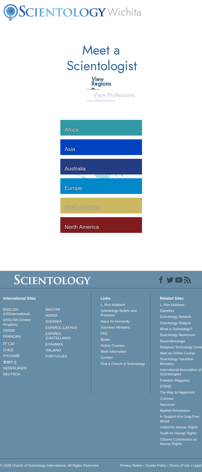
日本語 (8, 350)
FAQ (104, 333)
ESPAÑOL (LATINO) (61, 328)
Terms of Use (179, 465)
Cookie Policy (156, 465)
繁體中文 (10, 362)
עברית (9, 343)
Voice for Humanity (115, 321)
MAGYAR (53, 309)
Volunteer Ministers (115, 327)
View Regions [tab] (95, 81)
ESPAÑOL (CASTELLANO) (58, 336)
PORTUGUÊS (56, 356)
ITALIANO (53, 350)
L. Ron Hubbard (113, 305)
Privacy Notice (131, 465)
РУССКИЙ (11, 356)
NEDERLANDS (15, 368)
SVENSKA (54, 321)
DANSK (9, 330)
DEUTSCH (11, 374)
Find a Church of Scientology (123, 364)
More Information (114, 351)
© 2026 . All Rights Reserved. (49, 465)
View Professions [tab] (98, 95)
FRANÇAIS (12, 336)
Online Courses (112, 345)
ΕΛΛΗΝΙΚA (54, 344)
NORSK (52, 315)
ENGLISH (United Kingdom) (16, 322)
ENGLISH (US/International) (16, 312)
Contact (106, 357)
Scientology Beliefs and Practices (118, 313)
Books (105, 339)
